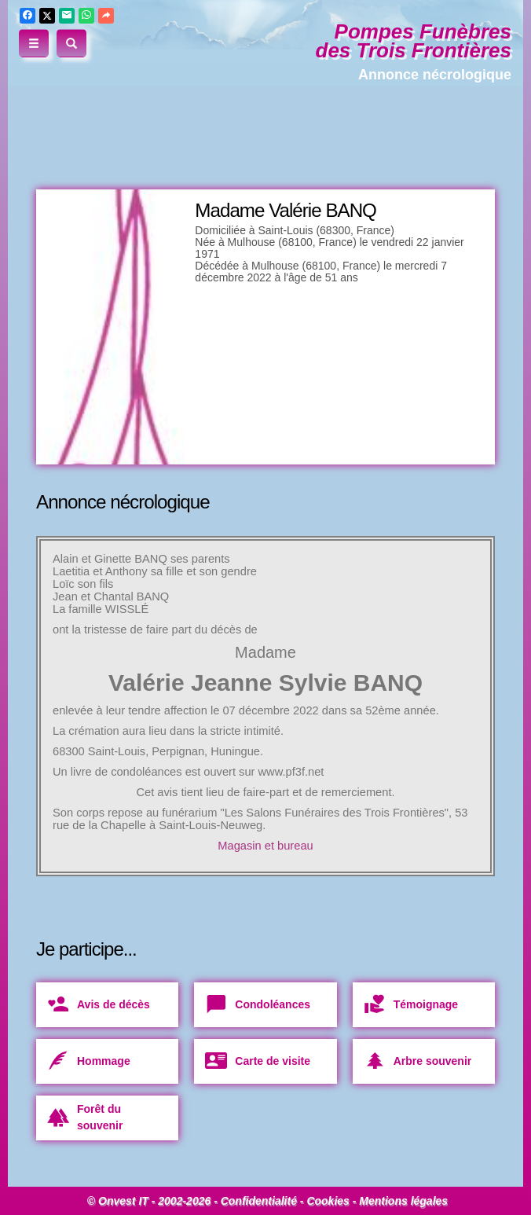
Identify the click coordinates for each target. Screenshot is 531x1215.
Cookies (327, 1201)
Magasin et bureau (265, 845)
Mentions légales (403, 1201)
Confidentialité (259, 1201)
